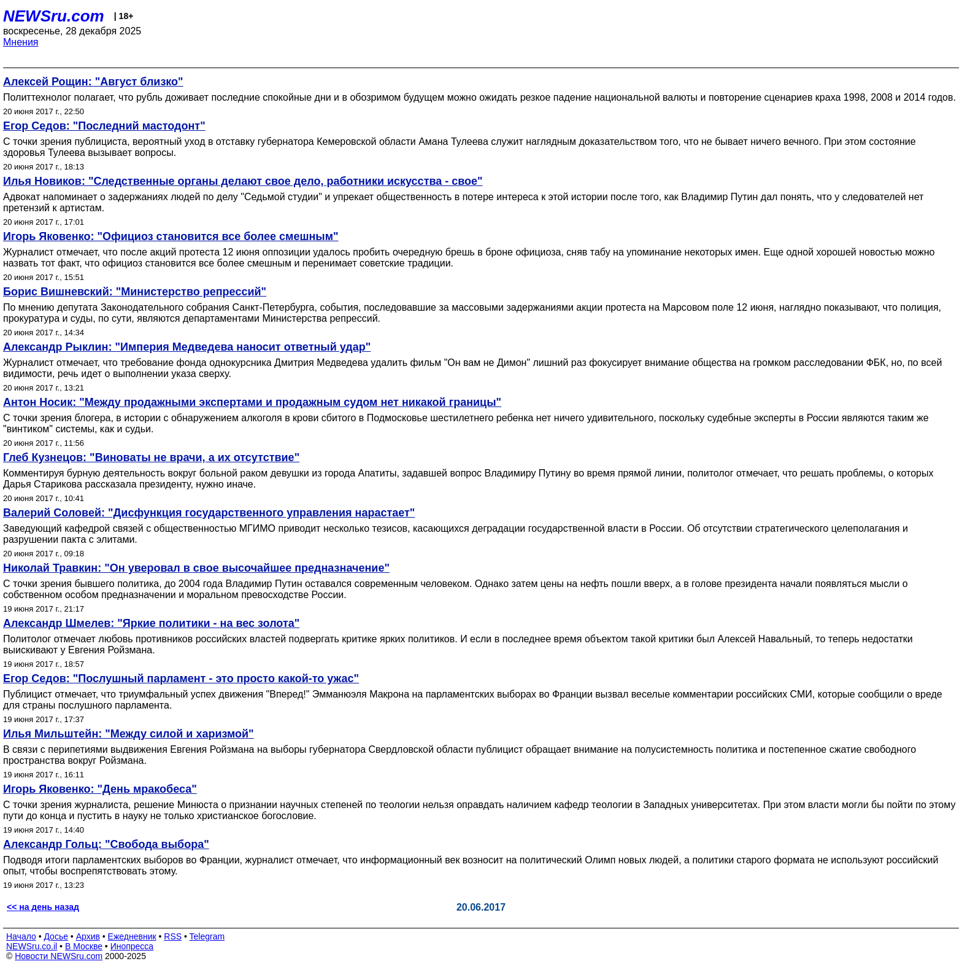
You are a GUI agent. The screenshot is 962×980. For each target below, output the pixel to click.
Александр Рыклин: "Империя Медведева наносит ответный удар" (187, 347)
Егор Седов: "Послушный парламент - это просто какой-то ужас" (181, 678)
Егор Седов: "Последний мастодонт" (104, 126)
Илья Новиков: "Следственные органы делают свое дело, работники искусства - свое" (243, 181)
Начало (21, 936)
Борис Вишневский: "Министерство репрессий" (134, 292)
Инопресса (132, 946)
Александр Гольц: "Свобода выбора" (106, 844)
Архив (88, 936)
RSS (173, 936)
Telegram (207, 936)
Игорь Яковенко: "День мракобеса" (100, 789)
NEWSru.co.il (31, 946)
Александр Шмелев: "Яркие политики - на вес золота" (151, 623)
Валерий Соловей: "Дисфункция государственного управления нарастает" (209, 513)
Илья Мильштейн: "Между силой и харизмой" (128, 734)
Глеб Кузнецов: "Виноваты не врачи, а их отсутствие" (151, 457)
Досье (56, 936)
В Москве (83, 946)
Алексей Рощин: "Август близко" (93, 82)
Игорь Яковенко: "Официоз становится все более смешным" (171, 236)
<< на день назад (43, 907)
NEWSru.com (53, 16)
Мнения (21, 42)
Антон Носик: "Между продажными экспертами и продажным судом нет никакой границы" (252, 402)
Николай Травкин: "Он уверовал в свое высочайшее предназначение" (196, 568)
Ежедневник (132, 936)
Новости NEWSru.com (58, 956)
